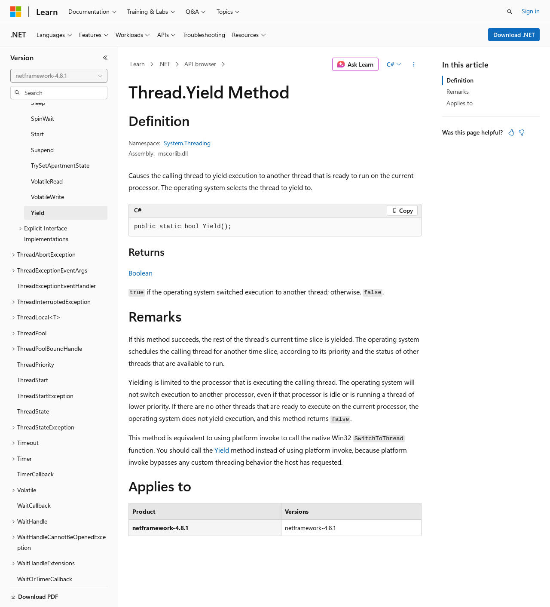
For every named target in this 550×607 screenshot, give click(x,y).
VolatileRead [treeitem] (47, 151)
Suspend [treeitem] (42, 120)
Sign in (531, 11)
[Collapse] (105, 57)
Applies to (459, 103)
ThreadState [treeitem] (33, 381)
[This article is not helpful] (521, 132)
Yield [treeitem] (37, 183)
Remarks (457, 91)
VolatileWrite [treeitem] (47, 167)
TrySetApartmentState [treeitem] (60, 136)
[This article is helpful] (511, 132)
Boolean (140, 272)
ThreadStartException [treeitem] (45, 366)
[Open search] (509, 11)
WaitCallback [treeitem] (34, 476)
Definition (460, 80)
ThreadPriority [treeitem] (35, 335)
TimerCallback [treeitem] (35, 444)
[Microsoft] (15, 11)
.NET (164, 64)
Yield (221, 449)
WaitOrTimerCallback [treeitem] (44, 549)
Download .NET (514, 35)
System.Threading (187, 143)
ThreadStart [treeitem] (32, 350)
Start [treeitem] (37, 104)
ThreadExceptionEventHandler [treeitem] (56, 256)
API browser (200, 64)
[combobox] (58, 76)
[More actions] (414, 64)
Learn (137, 64)
